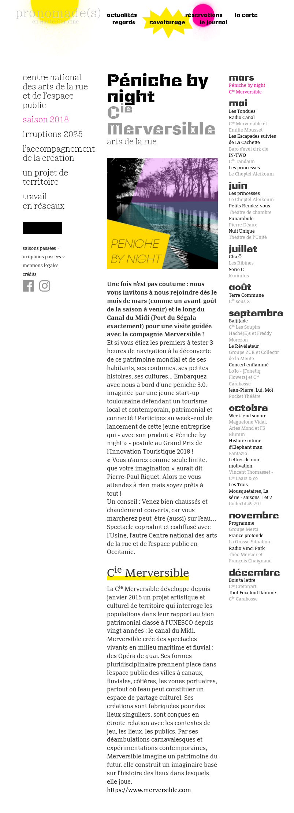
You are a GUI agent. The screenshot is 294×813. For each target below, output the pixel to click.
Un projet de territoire (45, 177)
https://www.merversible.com (149, 791)
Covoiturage (167, 22)
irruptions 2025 (53, 134)
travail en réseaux (43, 201)
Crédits (30, 275)
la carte (246, 15)
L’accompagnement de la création (56, 153)
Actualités (122, 15)
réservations (203, 15)
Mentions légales (41, 266)
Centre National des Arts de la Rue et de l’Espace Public (55, 92)
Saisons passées (41, 249)
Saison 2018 (46, 120)
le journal (213, 22)
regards (123, 22)
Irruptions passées (44, 257)
